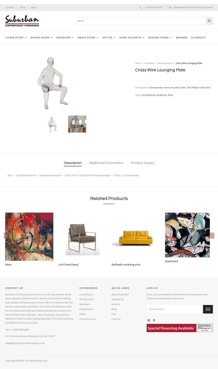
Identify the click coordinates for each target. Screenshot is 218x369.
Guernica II (171, 261)
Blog (33, 7)
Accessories (155, 87)
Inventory (149, 63)
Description (73, 163)
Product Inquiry (142, 163)
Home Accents (165, 63)
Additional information (106, 163)
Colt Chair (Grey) (68, 264)
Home (138, 63)
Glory (8, 264)
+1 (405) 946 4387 (153, 7)
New (183, 87)
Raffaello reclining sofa (126, 264)
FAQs (23, 7)
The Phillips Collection (199, 87)
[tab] (73, 163)
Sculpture (161, 95)
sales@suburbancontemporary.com (193, 7)
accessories (148, 95)
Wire (170, 95)
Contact (9, 7)
